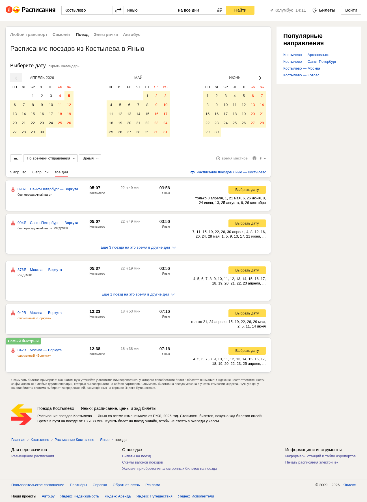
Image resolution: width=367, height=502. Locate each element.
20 (15, 123)
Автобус (132, 34)
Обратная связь (126, 485)
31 (165, 132)
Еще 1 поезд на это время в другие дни (138, 294)
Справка (100, 485)
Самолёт (62, 34)
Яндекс (349, 485)
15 (33, 114)
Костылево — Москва (301, 68)
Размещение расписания (32, 456)
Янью (166, 193)
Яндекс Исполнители (196, 496)
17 (51, 114)
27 (15, 132)
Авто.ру (48, 496)
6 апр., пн (40, 172)
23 (42, 123)
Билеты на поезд (136, 456)
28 (24, 132)
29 (33, 132)
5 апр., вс (18, 172)
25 (60, 123)
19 (69, 114)
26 (69, 123)
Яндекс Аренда (118, 496)
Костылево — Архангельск (306, 55)
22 (33, 123)
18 (60, 114)
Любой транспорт (29, 34)
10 (51, 105)
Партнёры (78, 485)
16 (42, 114)
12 (69, 105)
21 (24, 123)
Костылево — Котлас (301, 75)
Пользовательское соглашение (37, 485)
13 (15, 114)
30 (42, 132)
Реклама (153, 485)
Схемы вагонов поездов (142, 462)
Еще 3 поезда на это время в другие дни (138, 247)
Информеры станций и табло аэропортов (320, 456)
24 (51, 123)
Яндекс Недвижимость (79, 496)
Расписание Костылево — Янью (82, 440)
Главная (18, 440)
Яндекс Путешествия (155, 496)
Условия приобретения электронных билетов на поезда (169, 468)
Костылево (97, 193)
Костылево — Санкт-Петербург (309, 61)
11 (60, 105)
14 (24, 114)
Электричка (106, 34)
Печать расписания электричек (311, 462)
